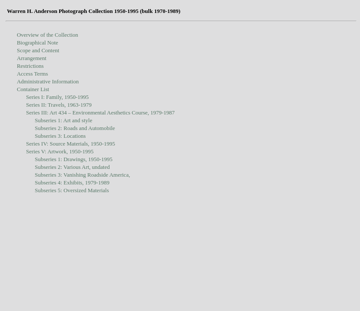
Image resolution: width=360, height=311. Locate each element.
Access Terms (32, 73)
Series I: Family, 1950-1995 (57, 97)
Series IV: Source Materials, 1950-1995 (70, 143)
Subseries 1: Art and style (63, 120)
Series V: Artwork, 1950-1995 (59, 151)
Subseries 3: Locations (60, 136)
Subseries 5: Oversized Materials (72, 190)
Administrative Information (48, 81)
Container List (33, 89)
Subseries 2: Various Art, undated (72, 167)
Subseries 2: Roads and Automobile (75, 128)
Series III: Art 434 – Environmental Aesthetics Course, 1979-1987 (100, 112)
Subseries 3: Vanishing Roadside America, (82, 174)
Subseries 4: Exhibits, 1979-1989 (72, 182)
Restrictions (30, 66)
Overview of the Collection (47, 35)
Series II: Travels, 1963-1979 (59, 105)
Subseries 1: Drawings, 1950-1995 (74, 159)
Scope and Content (38, 50)
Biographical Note (37, 42)
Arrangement (32, 58)
